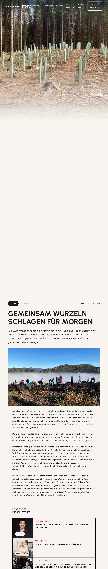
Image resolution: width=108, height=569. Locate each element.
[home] (18, 6)
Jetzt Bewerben (94, 6)
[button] (37, 6)
